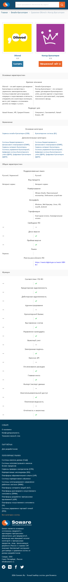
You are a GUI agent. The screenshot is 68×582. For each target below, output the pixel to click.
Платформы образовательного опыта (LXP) (19, 475)
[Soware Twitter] (22, 567)
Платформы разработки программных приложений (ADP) (17, 498)
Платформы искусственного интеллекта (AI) (18, 504)
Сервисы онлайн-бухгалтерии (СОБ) (15, 133)
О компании (7, 429)
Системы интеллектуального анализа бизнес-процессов (17, 464)
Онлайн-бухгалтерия (19, 12)
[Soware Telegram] (3, 567)
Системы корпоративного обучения (16, 479)
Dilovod (17, 56)
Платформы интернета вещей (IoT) (16, 488)
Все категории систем (11, 515)
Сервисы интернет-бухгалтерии (14, 147)
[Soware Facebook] (16, 567)
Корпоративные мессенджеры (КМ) (16, 472)
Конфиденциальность (10, 433)
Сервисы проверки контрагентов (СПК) (18, 469)
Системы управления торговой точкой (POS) (17, 509)
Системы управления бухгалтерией (15, 149)
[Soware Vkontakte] (10, 567)
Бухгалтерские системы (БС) (46, 133)
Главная (4, 12)
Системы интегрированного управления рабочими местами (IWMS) (18, 483)
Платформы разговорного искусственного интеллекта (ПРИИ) (19, 492)
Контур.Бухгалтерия (50, 56)
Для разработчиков (10, 449)
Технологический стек (11, 436)
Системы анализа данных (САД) (15, 460)
